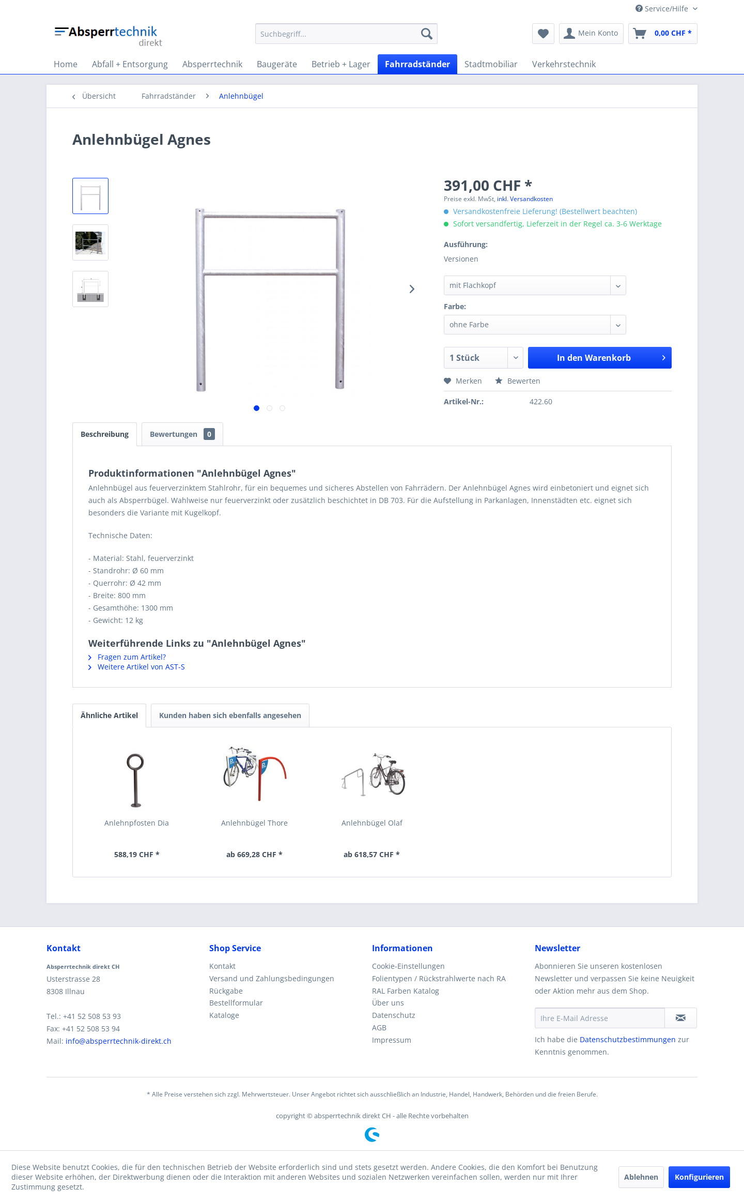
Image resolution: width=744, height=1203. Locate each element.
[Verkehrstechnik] (564, 64)
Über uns (388, 1003)
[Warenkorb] (663, 33)
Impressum (391, 1040)
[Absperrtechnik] (212, 64)
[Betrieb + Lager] (341, 64)
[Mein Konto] (591, 33)
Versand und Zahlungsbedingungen (271, 978)
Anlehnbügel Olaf (372, 823)
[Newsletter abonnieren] (680, 1018)
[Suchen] (427, 33)
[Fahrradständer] (417, 64)
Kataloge (224, 1015)
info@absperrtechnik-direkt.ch (119, 1041)
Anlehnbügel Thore (254, 823)
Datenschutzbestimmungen (628, 1039)
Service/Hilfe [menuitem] (663, 8)
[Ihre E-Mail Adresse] (600, 1018)
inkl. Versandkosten (525, 198)
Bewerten (517, 381)
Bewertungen (182, 434)
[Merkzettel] (543, 33)
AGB (379, 1027)
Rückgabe (226, 991)
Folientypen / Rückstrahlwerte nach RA (439, 978)
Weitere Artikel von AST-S (136, 667)
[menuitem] (346, 33)
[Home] (66, 64)
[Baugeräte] (277, 64)
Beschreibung (105, 434)
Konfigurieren (699, 1177)
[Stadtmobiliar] (491, 64)
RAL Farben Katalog (405, 991)
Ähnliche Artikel (109, 715)
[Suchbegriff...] (346, 33)
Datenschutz (393, 1015)
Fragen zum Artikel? (127, 657)
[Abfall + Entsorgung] (130, 64)
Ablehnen (641, 1177)
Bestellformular (236, 1003)
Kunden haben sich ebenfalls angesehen (230, 715)
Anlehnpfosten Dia (136, 823)
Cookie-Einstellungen (408, 966)
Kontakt (222, 966)
